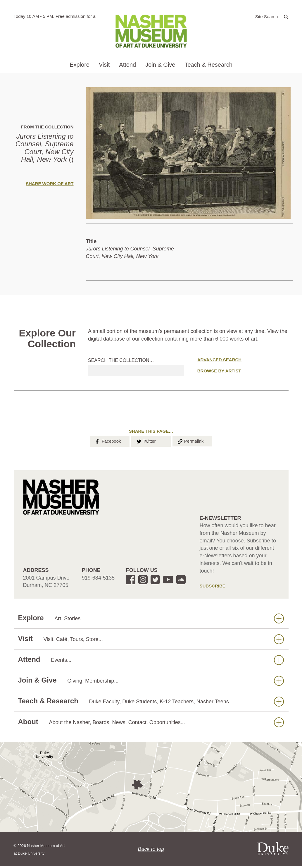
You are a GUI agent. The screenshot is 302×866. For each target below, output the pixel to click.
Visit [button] (104, 64)
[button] (272, 16)
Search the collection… (121, 360)
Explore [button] (79, 64)
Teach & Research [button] (208, 64)
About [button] (151, 721)
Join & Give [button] (160, 64)
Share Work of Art (50, 183)
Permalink (190, 441)
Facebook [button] (107, 441)
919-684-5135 (98, 578)
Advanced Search (219, 359)
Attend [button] (127, 64)
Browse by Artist (219, 370)
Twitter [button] (146, 441)
